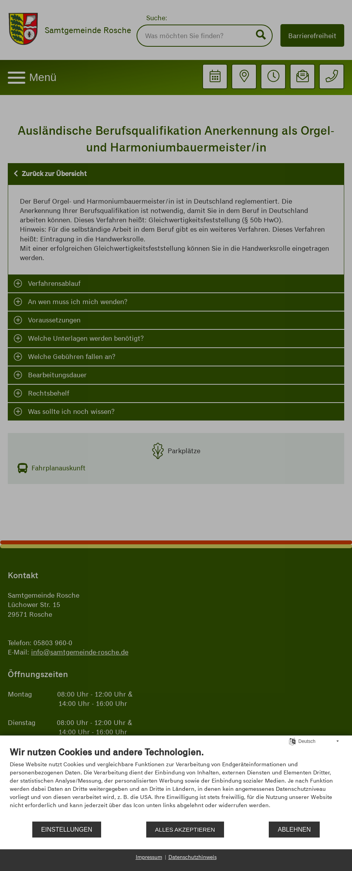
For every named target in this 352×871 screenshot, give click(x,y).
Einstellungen (66, 829)
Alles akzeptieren (185, 829)
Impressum (149, 857)
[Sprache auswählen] (292, 740)
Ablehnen (294, 829)
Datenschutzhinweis (192, 857)
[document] (176, 783)
